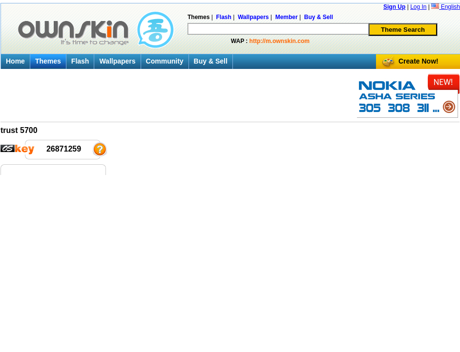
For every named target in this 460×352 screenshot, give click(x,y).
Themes (48, 61)
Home (15, 61)
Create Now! (418, 61)
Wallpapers (117, 61)
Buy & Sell (211, 61)
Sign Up (394, 6)
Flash (80, 61)
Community (165, 61)
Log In (418, 6)
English (445, 6)
